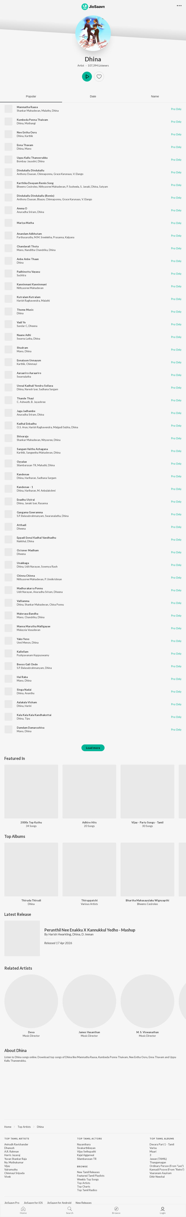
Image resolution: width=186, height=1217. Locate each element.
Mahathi (42, 465)
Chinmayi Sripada (14, 1173)
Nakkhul (21, 541)
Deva (31, 1032)
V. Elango (78, 174)
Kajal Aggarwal (85, 1155)
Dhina (93, 59)
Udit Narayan (32, 566)
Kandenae (23, 474)
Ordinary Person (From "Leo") (167, 1166)
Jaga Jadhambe (26, 411)
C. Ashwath (23, 401)
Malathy (46, 110)
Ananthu (29, 693)
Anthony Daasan (26, 174)
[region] (93, 1126)
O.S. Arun (22, 427)
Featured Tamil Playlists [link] (90, 1175)
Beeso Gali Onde (27, 664)
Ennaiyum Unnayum (29, 360)
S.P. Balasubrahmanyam (30, 515)
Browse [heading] (82, 1166)
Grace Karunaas (63, 174)
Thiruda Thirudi (31, 900)
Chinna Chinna (26, 575)
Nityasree (47, 439)
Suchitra (21, 275)
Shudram (22, 347)
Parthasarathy (25, 237)
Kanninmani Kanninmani (32, 284)
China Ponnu (56, 604)
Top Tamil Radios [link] (87, 1190)
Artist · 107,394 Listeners (93, 65)
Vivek (7, 1176)
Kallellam (22, 651)
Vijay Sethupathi (86, 1151)
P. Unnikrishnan (53, 579)
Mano (28, 148)
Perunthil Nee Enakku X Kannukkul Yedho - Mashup (89, 929)
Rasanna (43, 503)
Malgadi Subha (61, 427)
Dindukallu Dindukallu (30, 170)
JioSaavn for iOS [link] (33, 1202)
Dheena (32, 326)
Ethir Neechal (157, 1176)
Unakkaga (23, 563)
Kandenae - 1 (25, 487)
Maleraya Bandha (27, 613)
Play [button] (87, 77)
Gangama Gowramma (30, 512)
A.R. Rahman (11, 1151)
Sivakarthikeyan (86, 1148)
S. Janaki (85, 186)
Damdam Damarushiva (30, 727)
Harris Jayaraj (12, 1155)
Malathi (45, 300)
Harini (28, 705)
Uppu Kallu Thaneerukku (32, 157)
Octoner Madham (28, 550)
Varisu (153, 1148)
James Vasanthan (89, 1032)
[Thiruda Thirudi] (31, 869)
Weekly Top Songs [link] (88, 1179)
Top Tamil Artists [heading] (16, 1138)
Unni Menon (24, 642)
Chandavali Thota (28, 246)
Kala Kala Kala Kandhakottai (34, 715)
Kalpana (69, 237)
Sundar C (22, 326)
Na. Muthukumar (14, 1162)
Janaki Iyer (31, 503)
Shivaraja (22, 436)
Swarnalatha (24, 376)
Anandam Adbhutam (29, 233)
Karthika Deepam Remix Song (35, 183)
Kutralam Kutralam (28, 297)
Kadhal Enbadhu (27, 423)
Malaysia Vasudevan (28, 629)
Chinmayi (31, 363)
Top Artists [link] (83, 1183)
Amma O (22, 208)
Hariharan (30, 477)
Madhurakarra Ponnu (30, 588)
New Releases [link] (84, 1202)
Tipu (27, 718)
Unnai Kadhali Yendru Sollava (35, 385)
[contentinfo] (93, 1166)
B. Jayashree (38, 401)
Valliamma (23, 601)
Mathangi (30, 123)
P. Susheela (73, 186)
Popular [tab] (31, 96)
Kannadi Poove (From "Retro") (167, 1169)
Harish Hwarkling (59, 934)
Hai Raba (22, 677)
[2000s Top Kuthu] (31, 791)
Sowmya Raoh (49, 566)
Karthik (29, 136)
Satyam (103, 186)
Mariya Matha (25, 222)
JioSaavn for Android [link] (59, 1202)
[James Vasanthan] (89, 1001)
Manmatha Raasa (27, 107)
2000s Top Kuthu (31, 822)
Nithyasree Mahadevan (52, 186)
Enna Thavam (25, 145)
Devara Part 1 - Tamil (162, 1144)
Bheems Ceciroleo (27, 186)
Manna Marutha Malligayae (33, 626)
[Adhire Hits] (89, 791)
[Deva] (31, 1001)
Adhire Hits (89, 822)
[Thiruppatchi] (89, 869)
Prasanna (58, 237)
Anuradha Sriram (26, 212)
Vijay (7, 1166)
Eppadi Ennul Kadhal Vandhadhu (36, 537)
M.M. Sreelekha (43, 237)
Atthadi (21, 525)
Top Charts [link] (83, 1186)
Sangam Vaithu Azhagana (32, 449)
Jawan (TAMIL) (158, 1158)
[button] (99, 77)
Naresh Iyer (31, 389)
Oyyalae (22, 461)
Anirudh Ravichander (16, 1144)
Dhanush (9, 1148)
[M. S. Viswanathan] (147, 1001)
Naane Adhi (24, 335)
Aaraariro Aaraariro (29, 373)
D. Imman (87, 934)
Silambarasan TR (26, 465)
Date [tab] (93, 96)
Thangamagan (158, 1162)
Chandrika (31, 617)
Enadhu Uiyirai (26, 499)
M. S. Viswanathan (147, 1032)
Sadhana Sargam (48, 389)
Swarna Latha (24, 338)
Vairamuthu (11, 1169)
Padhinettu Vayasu (28, 271)
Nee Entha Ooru (27, 132)
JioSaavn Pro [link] (11, 1202)
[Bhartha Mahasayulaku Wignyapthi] (147, 869)
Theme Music (25, 309)
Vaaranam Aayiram (161, 1173)
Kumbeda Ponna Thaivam (32, 119)
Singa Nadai (24, 689)
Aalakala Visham (27, 702)
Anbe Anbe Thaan (28, 259)
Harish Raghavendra (28, 300)
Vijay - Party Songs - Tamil (147, 822)
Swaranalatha (53, 515)
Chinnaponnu (44, 174)
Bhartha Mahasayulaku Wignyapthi (147, 900)
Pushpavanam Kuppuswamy (33, 655)
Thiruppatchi (89, 900)
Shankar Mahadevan (28, 110)
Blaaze (41, 199)
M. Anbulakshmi (46, 490)
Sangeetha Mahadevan (39, 452)
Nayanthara (84, 1144)
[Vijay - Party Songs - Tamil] (147, 791)
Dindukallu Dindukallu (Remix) (35, 195)
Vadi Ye (21, 322)
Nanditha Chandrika (36, 250)
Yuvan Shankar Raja (15, 1158)
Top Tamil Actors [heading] (89, 1138)
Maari (153, 1151)
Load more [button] (93, 747)
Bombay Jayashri (27, 161)
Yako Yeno (23, 639)
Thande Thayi (25, 398)
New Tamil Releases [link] (88, 1172)
